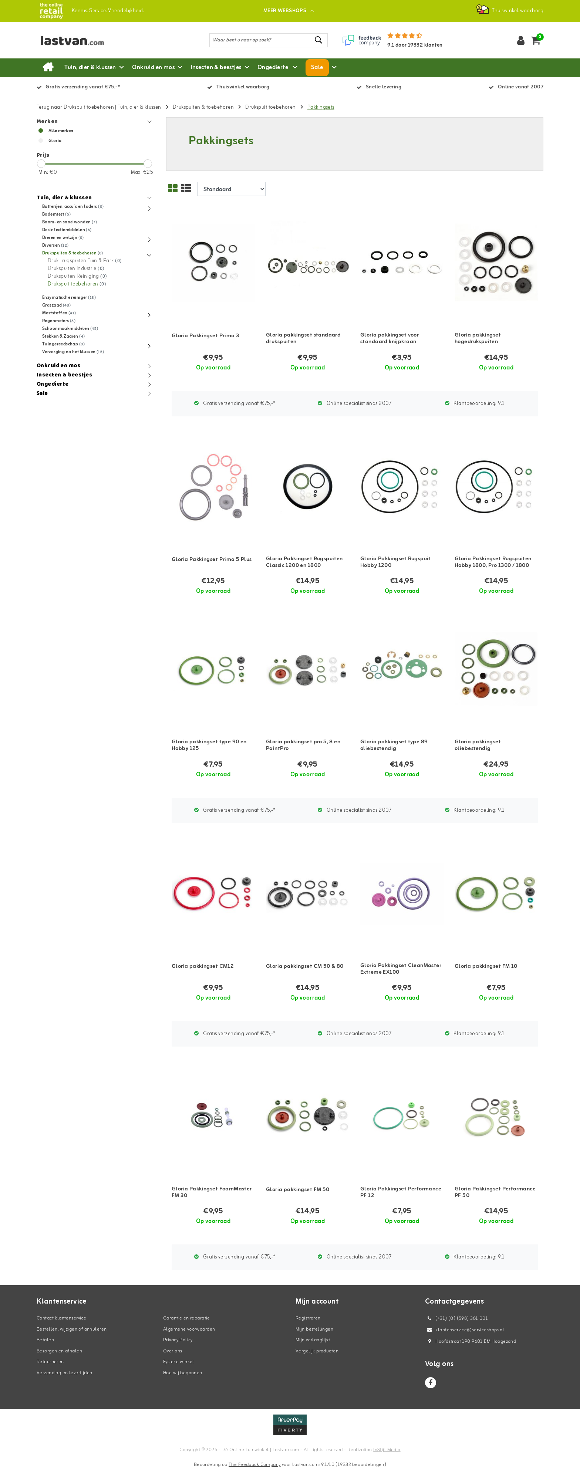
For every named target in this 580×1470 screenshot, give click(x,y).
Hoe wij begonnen (182, 1373)
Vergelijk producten (317, 1351)
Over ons (172, 1351)
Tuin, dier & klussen (139, 107)
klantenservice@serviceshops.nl (464, 1330)
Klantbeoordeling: (475, 403)
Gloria (55, 141)
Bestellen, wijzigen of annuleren (72, 1329)
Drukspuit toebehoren (270, 107)
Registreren (308, 1318)
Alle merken (61, 131)
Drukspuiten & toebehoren (203, 107)
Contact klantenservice (61, 1318)
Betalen (45, 1340)
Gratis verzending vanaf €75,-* (234, 403)
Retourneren (50, 1362)
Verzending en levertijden (64, 1373)
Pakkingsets (320, 107)
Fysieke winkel (178, 1362)
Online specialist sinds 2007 (355, 403)
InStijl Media (386, 1450)
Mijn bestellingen (314, 1329)
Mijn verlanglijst (313, 1340)
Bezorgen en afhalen (59, 1351)
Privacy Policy (178, 1340)
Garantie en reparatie (186, 1318)
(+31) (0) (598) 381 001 (456, 1318)
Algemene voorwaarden (189, 1329)
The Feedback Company (254, 1465)
